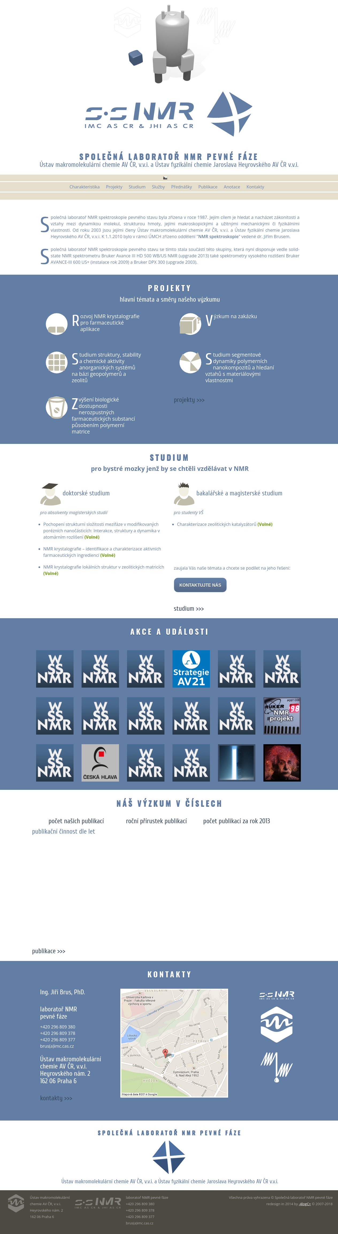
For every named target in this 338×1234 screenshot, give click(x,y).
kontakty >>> (56, 1098)
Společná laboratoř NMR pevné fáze (169, 156)
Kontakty (169, 974)
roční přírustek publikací (156, 821)
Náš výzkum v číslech (170, 803)
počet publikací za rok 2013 (236, 821)
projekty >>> (189, 400)
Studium (170, 457)
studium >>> (189, 608)
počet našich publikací (76, 821)
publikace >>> (48, 951)
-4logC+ (305, 1203)
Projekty (170, 287)
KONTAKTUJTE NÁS (200, 585)
